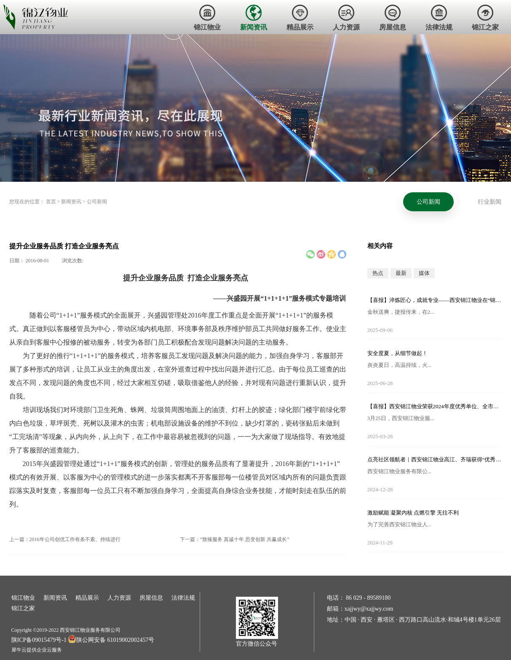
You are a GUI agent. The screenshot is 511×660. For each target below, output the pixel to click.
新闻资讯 (71, 202)
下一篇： (234, 539)
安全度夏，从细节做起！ (397, 353)
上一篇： (64, 539)
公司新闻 (97, 202)
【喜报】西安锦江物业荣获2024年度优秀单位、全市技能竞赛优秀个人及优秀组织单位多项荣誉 (434, 406)
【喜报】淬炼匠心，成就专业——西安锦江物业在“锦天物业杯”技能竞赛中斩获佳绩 (434, 300)
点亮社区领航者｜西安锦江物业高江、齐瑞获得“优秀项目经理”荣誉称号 (434, 459)
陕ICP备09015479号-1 (39, 640)
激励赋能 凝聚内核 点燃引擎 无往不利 (413, 512)
